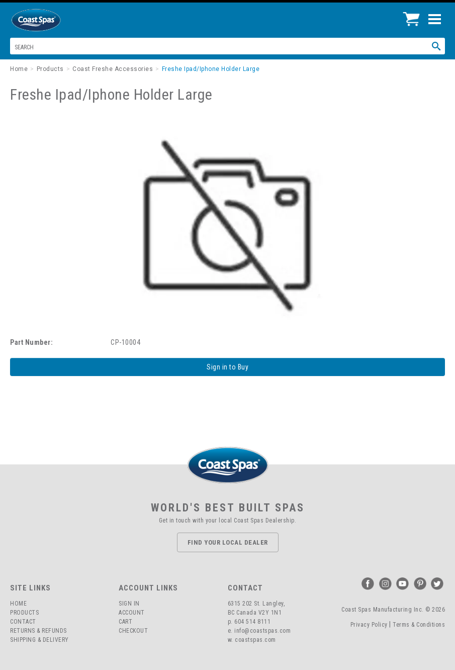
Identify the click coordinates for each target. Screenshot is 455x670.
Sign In (129, 603)
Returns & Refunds (38, 630)
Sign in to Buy (227, 367)
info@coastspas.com (262, 630)
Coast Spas (53, 20)
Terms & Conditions (419, 624)
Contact (23, 621)
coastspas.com (255, 639)
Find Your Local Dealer (228, 542)
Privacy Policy (369, 624)
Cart (125, 621)
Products (24, 612)
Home (18, 603)
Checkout (133, 630)
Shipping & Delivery (39, 639)
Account (132, 612)
